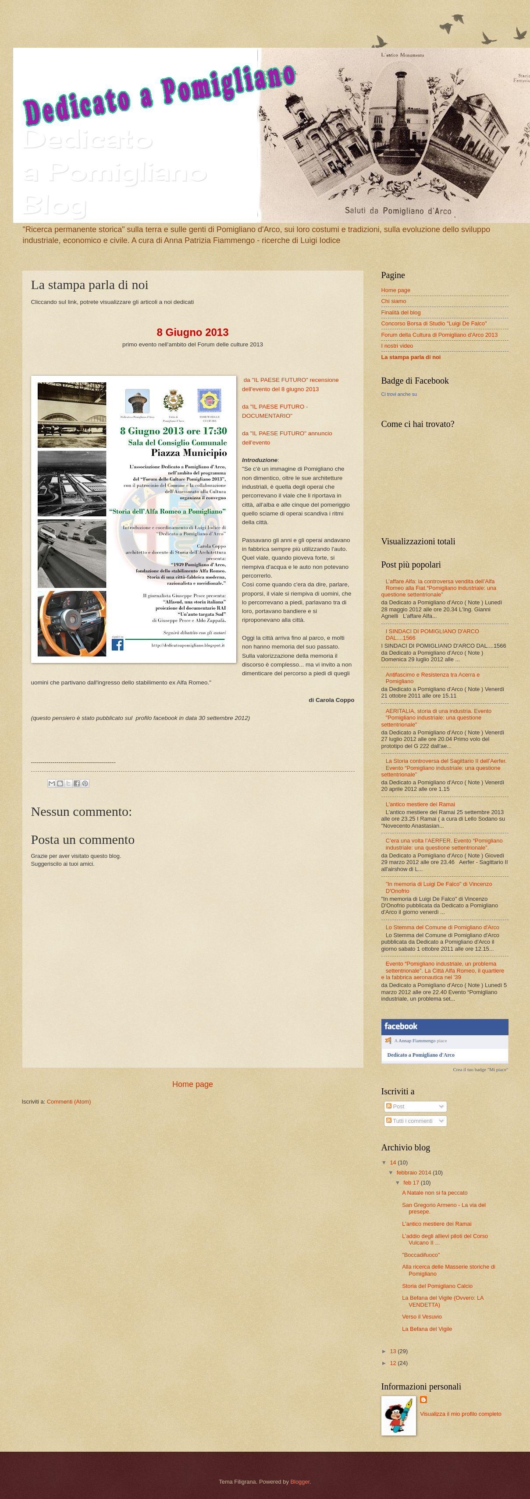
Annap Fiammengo (417, 1040)
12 (394, 1363)
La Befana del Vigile (427, 1329)
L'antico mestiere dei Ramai (420, 804)
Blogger (299, 1481)
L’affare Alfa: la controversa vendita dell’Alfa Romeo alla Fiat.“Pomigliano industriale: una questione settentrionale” (439, 588)
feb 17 (411, 1182)
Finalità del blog (401, 312)
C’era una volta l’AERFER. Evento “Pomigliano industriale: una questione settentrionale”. (444, 843)
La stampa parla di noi (411, 357)
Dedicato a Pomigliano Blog (114, 170)
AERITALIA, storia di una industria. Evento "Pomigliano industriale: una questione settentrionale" (436, 718)
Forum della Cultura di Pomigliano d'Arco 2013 (439, 335)
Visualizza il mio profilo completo (461, 1414)
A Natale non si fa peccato (435, 1192)
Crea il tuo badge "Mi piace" (481, 1069)
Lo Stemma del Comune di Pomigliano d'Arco (442, 927)
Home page (192, 1084)
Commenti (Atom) (69, 1101)
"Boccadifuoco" (421, 1255)
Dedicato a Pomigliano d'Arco (421, 1055)
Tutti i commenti (409, 1121)
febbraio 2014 (415, 1172)
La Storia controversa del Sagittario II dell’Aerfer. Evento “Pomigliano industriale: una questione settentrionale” (444, 768)
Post (395, 1106)
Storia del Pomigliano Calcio (437, 1286)
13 (394, 1351)
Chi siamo (393, 301)
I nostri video (397, 345)
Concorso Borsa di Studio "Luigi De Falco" (434, 323)
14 (394, 1162)
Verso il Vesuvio (422, 1316)
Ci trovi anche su (399, 394)
